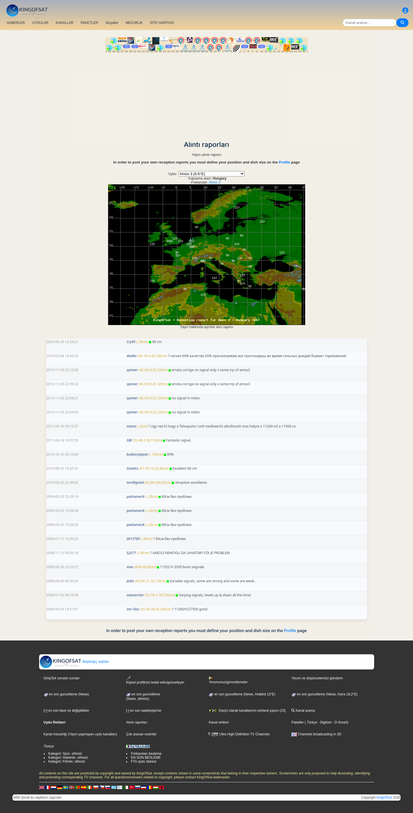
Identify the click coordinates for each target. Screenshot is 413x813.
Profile (284, 162)
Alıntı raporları (136, 722)
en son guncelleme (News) (66, 694)
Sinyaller (112, 23)
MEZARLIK (134, 23)
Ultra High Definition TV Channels (239, 734)
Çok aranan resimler (141, 734)
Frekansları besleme (146, 754)
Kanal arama (303, 711)
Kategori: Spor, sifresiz (65, 754)
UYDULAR (40, 23)
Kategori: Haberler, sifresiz (68, 758)
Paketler (297, 722)
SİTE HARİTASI (162, 23)
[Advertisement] (206, 94)
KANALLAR (64, 23)
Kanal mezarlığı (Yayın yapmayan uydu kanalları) (80, 734)
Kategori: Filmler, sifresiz (66, 761)
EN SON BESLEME (146, 758)
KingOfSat (384, 797)
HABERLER (16, 23)
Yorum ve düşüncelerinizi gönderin (317, 678)
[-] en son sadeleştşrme (143, 711)
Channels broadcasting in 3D (316, 734)
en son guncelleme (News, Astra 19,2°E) (324, 694)
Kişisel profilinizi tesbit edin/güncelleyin (155, 680)
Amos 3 (214, 182)
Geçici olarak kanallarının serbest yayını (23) (247, 711)
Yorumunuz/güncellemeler (228, 680)
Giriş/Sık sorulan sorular (62, 678)
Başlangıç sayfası (74, 662)
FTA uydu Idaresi (143, 761)
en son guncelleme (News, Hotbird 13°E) (242, 694)
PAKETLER (89, 23)
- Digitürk (324, 722)
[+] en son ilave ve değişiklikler (66, 711)
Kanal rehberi (219, 722)
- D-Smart (339, 722)
